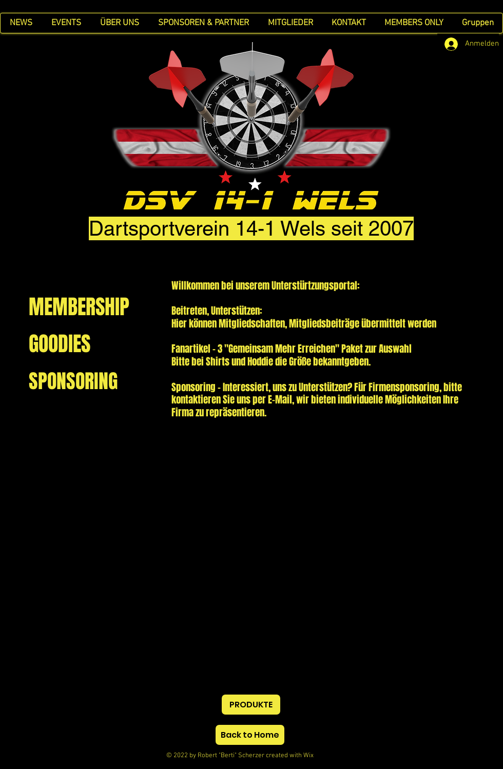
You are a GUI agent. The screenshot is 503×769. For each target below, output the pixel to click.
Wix (317, 756)
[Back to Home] (250, 735)
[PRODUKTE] (251, 705)
